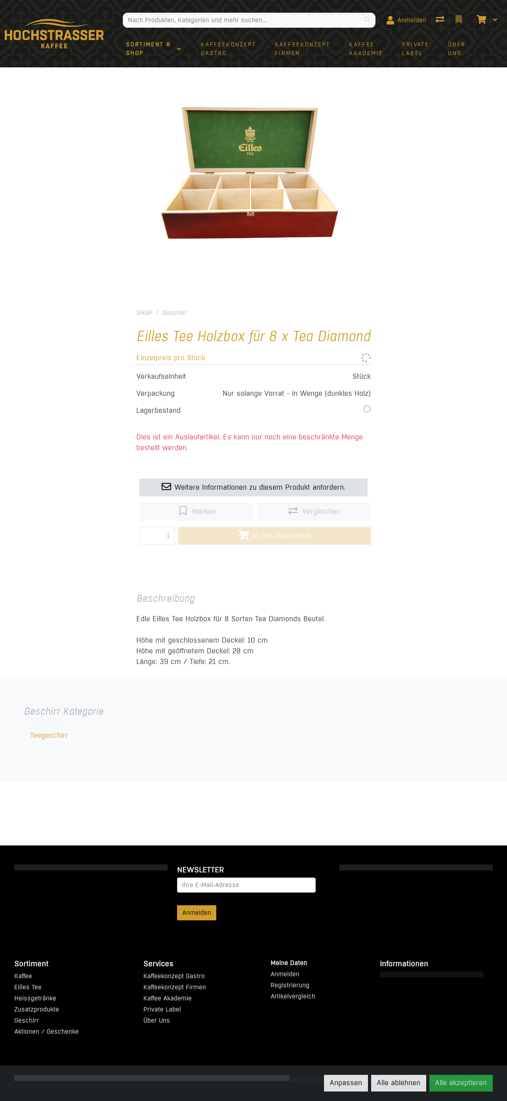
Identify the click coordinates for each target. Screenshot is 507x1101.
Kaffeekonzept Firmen (174, 987)
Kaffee (23, 976)
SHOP (144, 313)
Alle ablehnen (398, 1082)
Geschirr (174, 313)
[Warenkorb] (480, 20)
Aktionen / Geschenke (46, 1031)
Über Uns (156, 1020)
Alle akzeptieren (461, 1082)
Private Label (162, 1009)
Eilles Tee (28, 987)
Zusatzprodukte (36, 1009)
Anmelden (196, 912)
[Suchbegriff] (241, 20)
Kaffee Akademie (167, 998)
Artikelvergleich (293, 996)
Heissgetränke (35, 998)
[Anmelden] (406, 20)
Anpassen (346, 1082)
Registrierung (290, 985)
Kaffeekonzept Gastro (174, 976)
